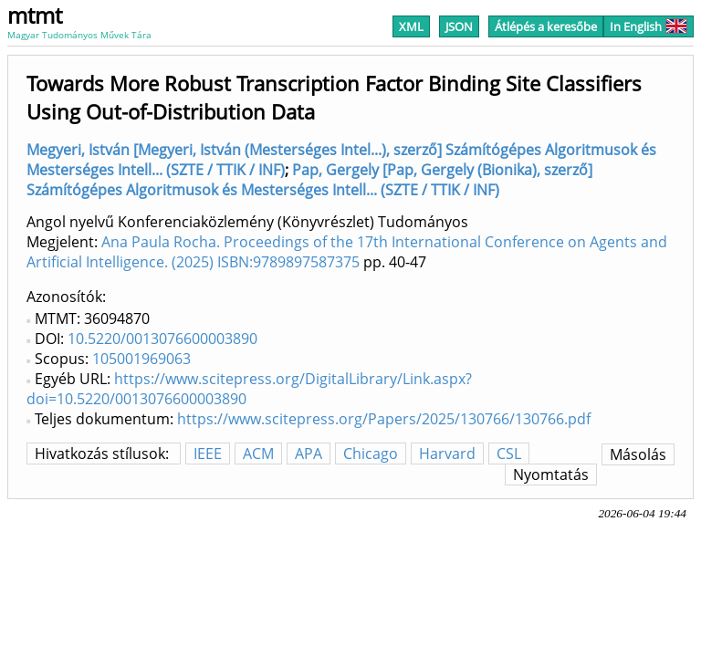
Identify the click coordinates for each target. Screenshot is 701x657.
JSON (459, 26)
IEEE (208, 453)
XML (411, 26)
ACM (258, 453)
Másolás (638, 454)
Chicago (370, 453)
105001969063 (141, 359)
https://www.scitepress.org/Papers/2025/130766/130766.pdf (384, 419)
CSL (509, 453)
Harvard (447, 453)
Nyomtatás (551, 474)
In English (648, 26)
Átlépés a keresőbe (546, 26)
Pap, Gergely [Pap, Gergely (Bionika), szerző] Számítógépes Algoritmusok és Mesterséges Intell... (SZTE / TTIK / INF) (309, 180)
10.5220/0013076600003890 (162, 338)
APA (308, 453)
